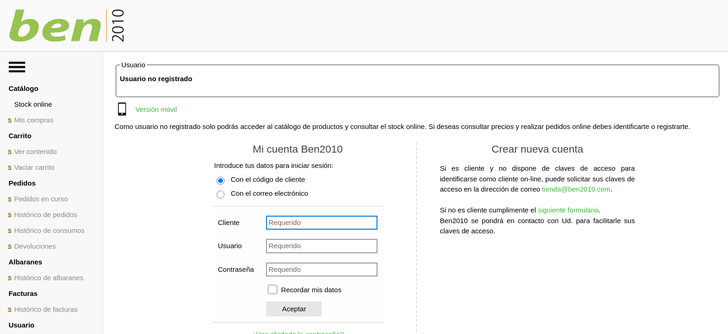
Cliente (229, 222)
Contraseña (236, 269)
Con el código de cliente (268, 179)
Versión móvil (156, 109)
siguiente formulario (568, 210)
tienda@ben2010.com (576, 189)
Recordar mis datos (311, 290)
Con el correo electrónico (269, 193)
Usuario (230, 246)
